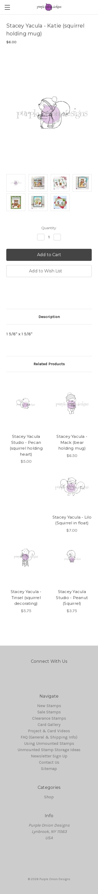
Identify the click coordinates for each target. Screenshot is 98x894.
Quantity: (49, 228)
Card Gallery (49, 724)
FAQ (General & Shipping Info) (49, 737)
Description (49, 316)
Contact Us (49, 762)
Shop (49, 796)
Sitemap (49, 768)
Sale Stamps (49, 711)
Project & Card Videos (49, 730)
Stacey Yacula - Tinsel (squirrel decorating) (26, 597)
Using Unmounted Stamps (49, 743)
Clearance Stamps (49, 718)
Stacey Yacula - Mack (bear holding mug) (71, 442)
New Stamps (49, 705)
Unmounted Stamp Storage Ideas (49, 749)
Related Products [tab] (49, 364)
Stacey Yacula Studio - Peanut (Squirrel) (72, 597)
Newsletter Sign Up (49, 755)
